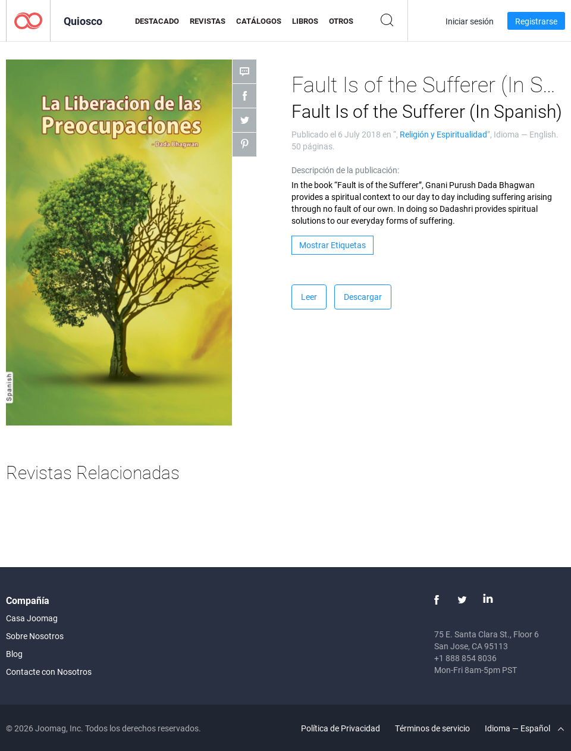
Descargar (363, 296)
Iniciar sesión (469, 21)
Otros (341, 20)
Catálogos (258, 20)
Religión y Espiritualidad (443, 134)
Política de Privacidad (340, 728)
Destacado (157, 20)
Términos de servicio (432, 728)
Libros (305, 20)
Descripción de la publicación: (345, 170)
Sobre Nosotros (35, 636)
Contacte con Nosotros (49, 671)
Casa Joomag (32, 618)
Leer (309, 296)
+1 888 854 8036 (465, 658)
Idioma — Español (524, 728)
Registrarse (536, 21)
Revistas (207, 20)
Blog (14, 653)
